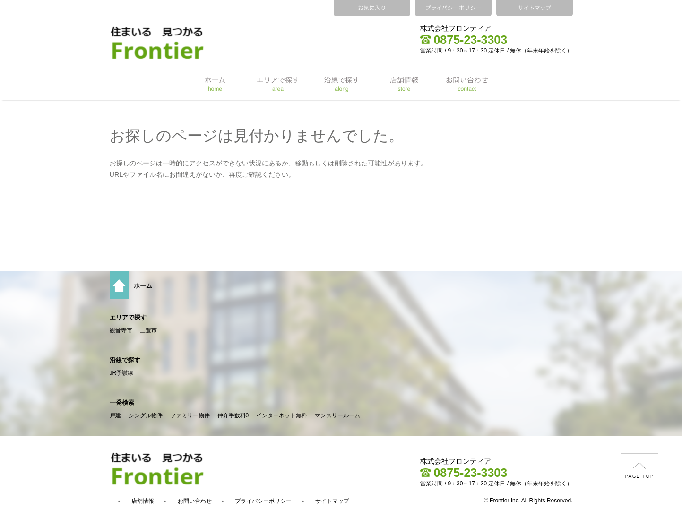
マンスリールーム (337, 415)
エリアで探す (128, 317)
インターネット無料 (281, 415)
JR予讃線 (122, 373)
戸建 (115, 415)
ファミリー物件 (190, 415)
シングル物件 (146, 415)
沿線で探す (125, 359)
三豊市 (148, 330)
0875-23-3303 (463, 39)
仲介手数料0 (233, 415)
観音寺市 (121, 330)
